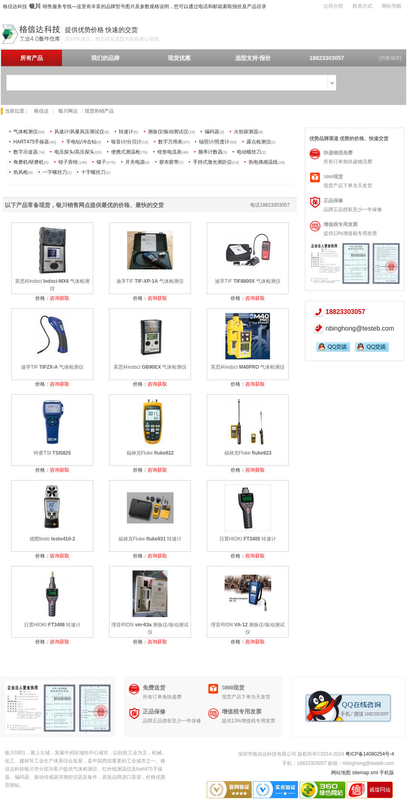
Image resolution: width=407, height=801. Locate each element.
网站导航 (391, 6)
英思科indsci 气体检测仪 (52, 284)
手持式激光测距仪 (212, 162)
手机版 (386, 772)
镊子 (101, 162)
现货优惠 (179, 58)
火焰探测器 (246, 132)
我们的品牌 (105, 58)
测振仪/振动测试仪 (168, 132)
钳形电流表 (169, 152)
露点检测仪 (258, 142)
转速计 (126, 132)
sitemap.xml (365, 772)
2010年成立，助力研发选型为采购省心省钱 (112, 39)
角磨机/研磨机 (28, 162)
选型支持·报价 (253, 58)
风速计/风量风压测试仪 (79, 132)
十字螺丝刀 (93, 172)
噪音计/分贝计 (126, 142)
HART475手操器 (31, 142)
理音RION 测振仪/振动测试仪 (149, 628)
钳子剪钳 (68, 162)
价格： (52, 298)
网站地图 (341, 772)
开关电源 (135, 162)
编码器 (212, 132)
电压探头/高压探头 (74, 152)
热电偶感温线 (263, 162)
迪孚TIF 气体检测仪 (150, 281)
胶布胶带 (169, 162)
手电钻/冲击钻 (81, 142)
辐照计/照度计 (214, 142)
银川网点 (68, 111)
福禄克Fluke (150, 453)
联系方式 (362, 6)
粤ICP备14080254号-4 (369, 754)
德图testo (52, 539)
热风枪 (20, 172)
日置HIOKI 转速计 (247, 539)
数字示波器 (25, 152)
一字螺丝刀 (55, 172)
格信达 (41, 111)
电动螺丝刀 (249, 152)
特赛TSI (52, 453)
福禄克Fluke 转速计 (150, 539)
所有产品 (31, 58)
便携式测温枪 (125, 152)
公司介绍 (333, 6)
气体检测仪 (25, 132)
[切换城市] (390, 58)
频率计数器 (210, 152)
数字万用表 (170, 142)
